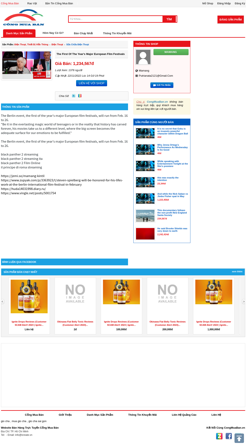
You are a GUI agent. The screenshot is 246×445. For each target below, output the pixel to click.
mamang (144, 70)
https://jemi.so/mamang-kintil (23, 176)
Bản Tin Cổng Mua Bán (59, 3)
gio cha (5, 421)
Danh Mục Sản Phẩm (19, 33)
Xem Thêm (237, 271)
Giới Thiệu (65, 414)
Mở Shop (207, 3)
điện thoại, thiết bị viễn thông (31, 44)
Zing (79, 95)
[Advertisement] (64, 223)
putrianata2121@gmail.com (156, 75)
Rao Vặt (32, 3)
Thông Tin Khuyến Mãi (117, 33)
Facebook (228, 436)
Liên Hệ (216, 414)
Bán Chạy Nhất (83, 33)
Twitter (73, 95)
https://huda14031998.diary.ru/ (23, 188)
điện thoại (57, 44)
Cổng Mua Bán (10, 3)
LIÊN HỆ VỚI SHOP (91, 83)
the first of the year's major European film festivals (90, 54)
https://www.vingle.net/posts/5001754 (28, 193)
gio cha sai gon (37, 421)
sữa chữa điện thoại (77, 44)
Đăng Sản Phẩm (231, 19)
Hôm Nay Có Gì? (53, 32)
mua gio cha (19, 421)
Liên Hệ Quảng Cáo (184, 414)
